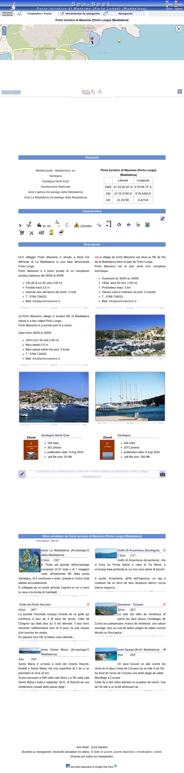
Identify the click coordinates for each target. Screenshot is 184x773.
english (169, 3)
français (178, 3)
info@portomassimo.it (46, 301)
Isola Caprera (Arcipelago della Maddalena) (55, 192)
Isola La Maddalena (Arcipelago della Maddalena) (55, 197)
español (178, 7)
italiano (169, 7)
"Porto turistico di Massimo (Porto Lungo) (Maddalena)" (92, 474)
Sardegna (55, 175)
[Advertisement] (92, 125)
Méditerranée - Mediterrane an (55, 170)
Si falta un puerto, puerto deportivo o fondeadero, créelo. (126, 751)
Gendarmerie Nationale (55, 186)
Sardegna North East (55, 181)
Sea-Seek (91, 4)
